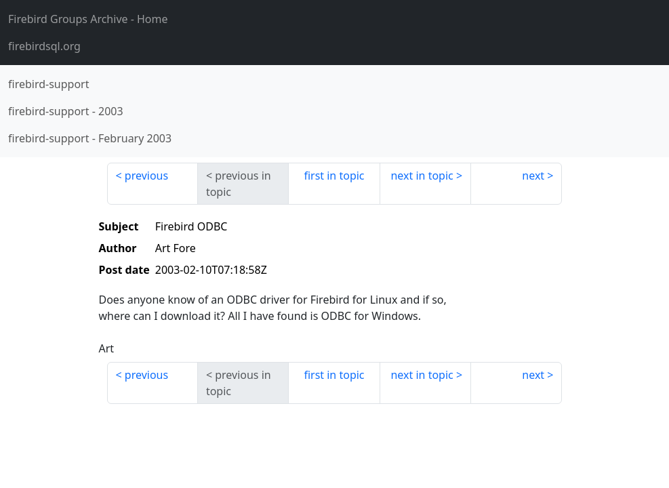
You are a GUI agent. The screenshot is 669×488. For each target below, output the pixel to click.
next (533, 175)
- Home (88, 19)
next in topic (421, 175)
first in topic (334, 175)
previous (146, 175)
